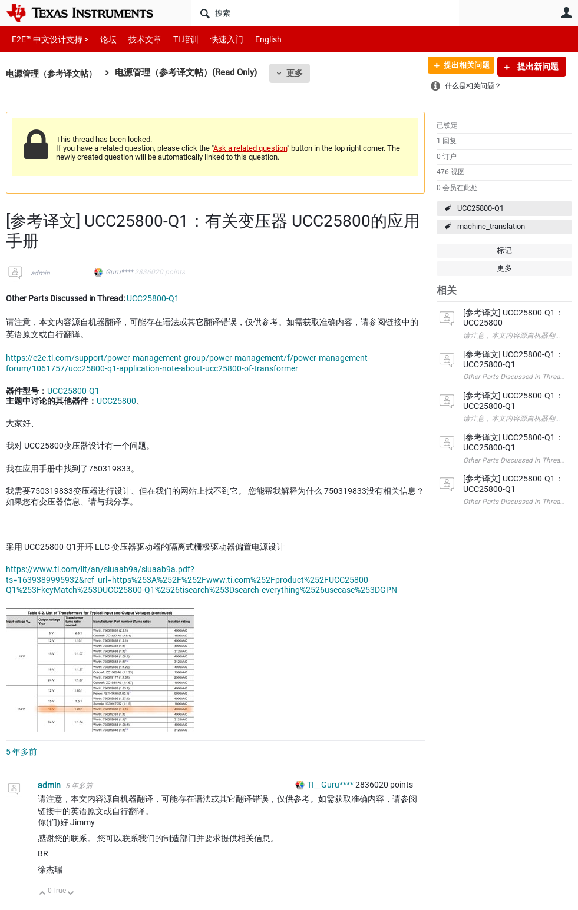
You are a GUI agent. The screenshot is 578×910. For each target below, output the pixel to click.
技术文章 (136, 39)
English (254, 39)
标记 (504, 250)
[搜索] (325, 13)
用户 (566, 12)
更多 (301, 73)
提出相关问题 (462, 66)
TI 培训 (176, 39)
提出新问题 (537, 66)
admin (40, 273)
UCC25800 (116, 401)
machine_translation (491, 226)
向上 (43, 894)
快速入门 (215, 39)
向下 (71, 894)
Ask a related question (250, 148)
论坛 (102, 39)
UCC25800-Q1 (480, 208)
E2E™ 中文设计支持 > (47, 39)
